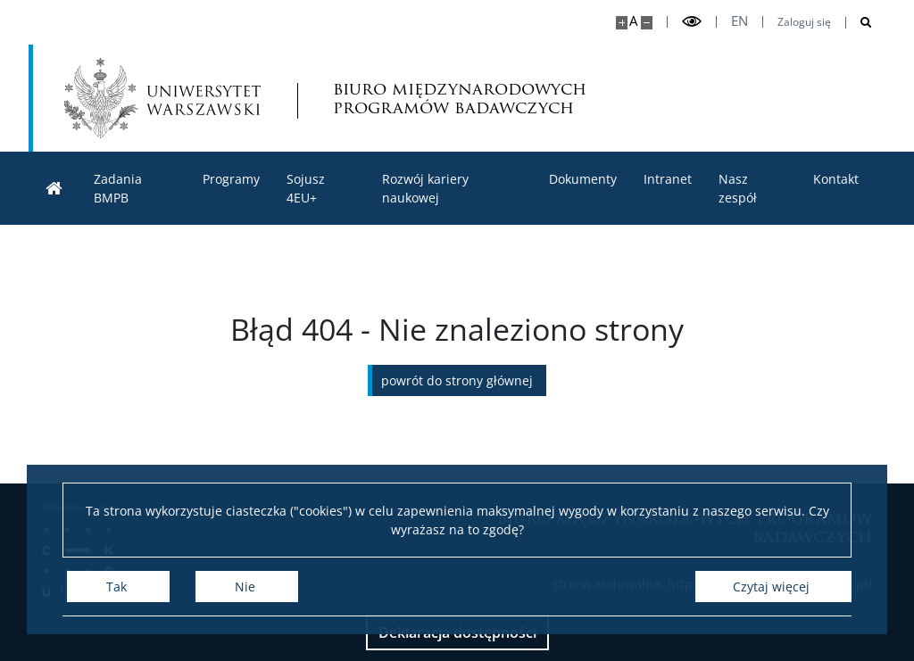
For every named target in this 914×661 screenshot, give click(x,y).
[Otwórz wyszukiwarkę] (859, 23)
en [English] (739, 21)
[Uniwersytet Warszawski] (162, 98)
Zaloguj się (804, 22)
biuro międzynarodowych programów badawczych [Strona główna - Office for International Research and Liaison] (459, 98)
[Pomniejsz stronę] (646, 22)
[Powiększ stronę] (621, 22)
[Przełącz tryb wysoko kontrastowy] (692, 22)
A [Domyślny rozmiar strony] (633, 21)
